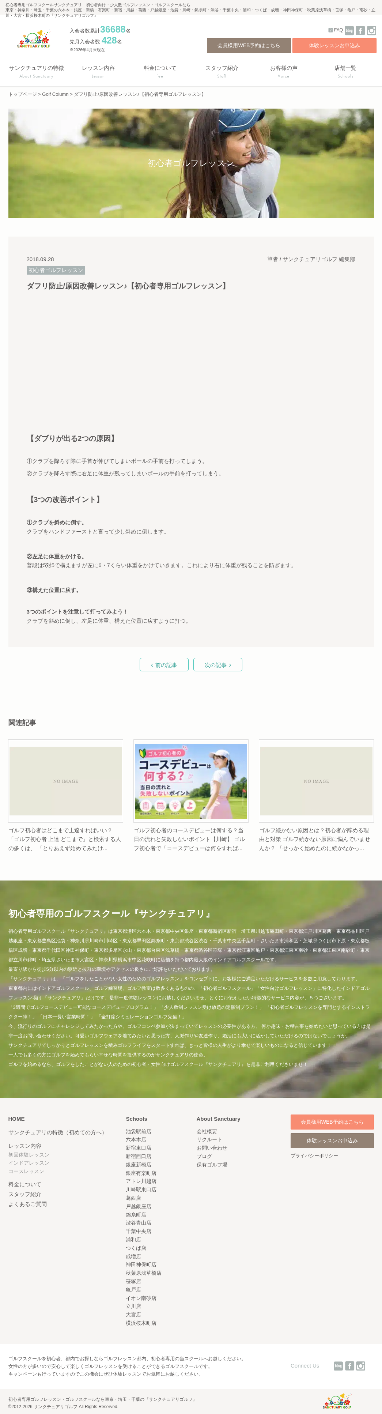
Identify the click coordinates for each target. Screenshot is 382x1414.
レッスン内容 (24, 1146)
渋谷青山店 (138, 1223)
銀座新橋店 (138, 1165)
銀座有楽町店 (141, 1173)
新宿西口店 (138, 1156)
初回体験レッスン (28, 1155)
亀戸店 (133, 1290)
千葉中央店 (138, 1231)
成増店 (133, 1256)
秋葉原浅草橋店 (144, 1273)
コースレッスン (26, 1171)
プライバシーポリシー (314, 1155)
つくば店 (136, 1248)
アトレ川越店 (141, 1181)
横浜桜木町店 (141, 1323)
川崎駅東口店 (141, 1189)
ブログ (204, 1156)
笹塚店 (133, 1281)
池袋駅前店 (138, 1131)
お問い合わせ (212, 1148)
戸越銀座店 (138, 1206)
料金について (24, 1184)
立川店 (133, 1306)
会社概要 (207, 1131)
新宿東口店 (138, 1148)
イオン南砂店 (141, 1298)
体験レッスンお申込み (334, 45)
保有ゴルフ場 (212, 1165)
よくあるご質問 (27, 1204)
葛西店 (133, 1198)
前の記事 (166, 665)
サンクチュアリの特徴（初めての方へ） (57, 1132)
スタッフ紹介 (24, 1194)
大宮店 (133, 1314)
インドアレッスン (28, 1163)
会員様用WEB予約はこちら (249, 45)
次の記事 (216, 665)
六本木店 (136, 1139)
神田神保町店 (141, 1264)
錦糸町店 (136, 1215)
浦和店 (133, 1240)
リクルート (209, 1139)
